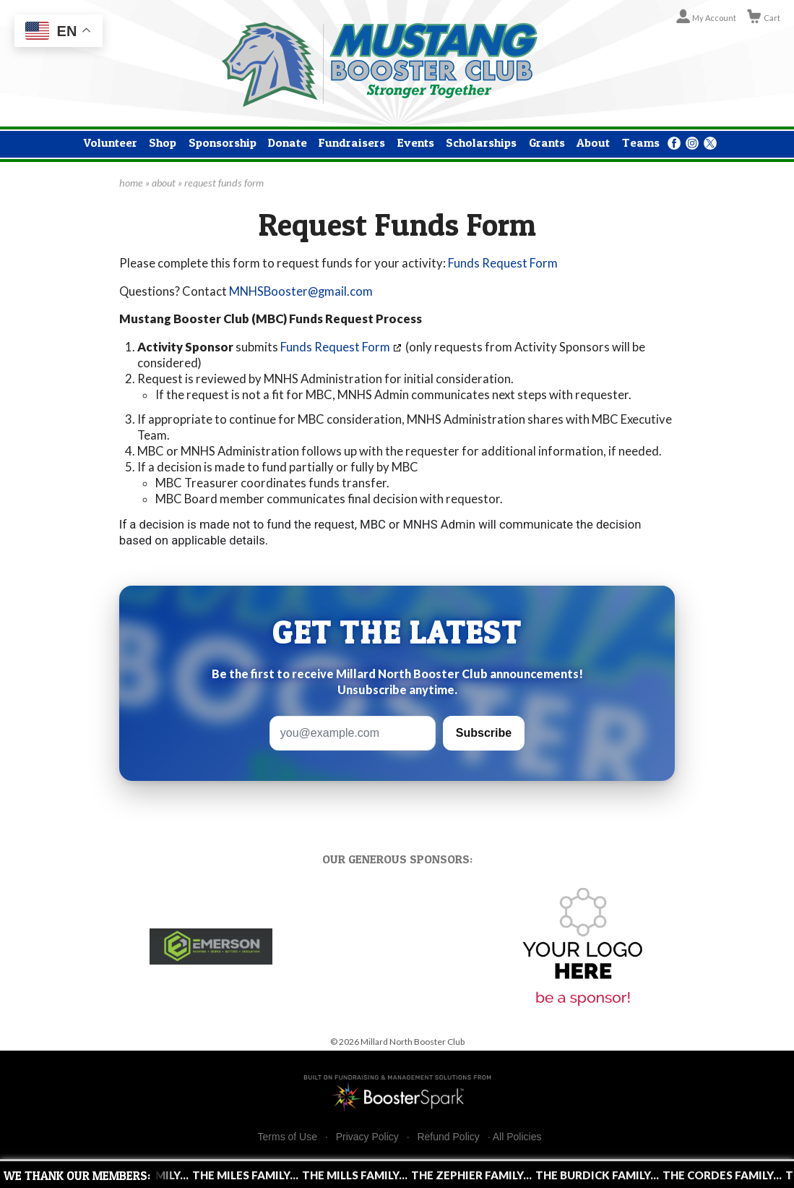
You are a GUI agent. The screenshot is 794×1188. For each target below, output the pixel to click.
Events (415, 142)
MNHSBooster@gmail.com (301, 291)
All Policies (517, 1136)
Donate (287, 142)
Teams (641, 142)
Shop (162, 142)
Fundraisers (352, 142)
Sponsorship (222, 142)
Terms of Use (287, 1137)
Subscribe (484, 733)
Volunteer (110, 142)
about (164, 182)
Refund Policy (448, 1137)
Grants (547, 142)
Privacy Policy (367, 1137)
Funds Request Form (503, 263)
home (131, 182)
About (593, 142)
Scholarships (481, 142)
